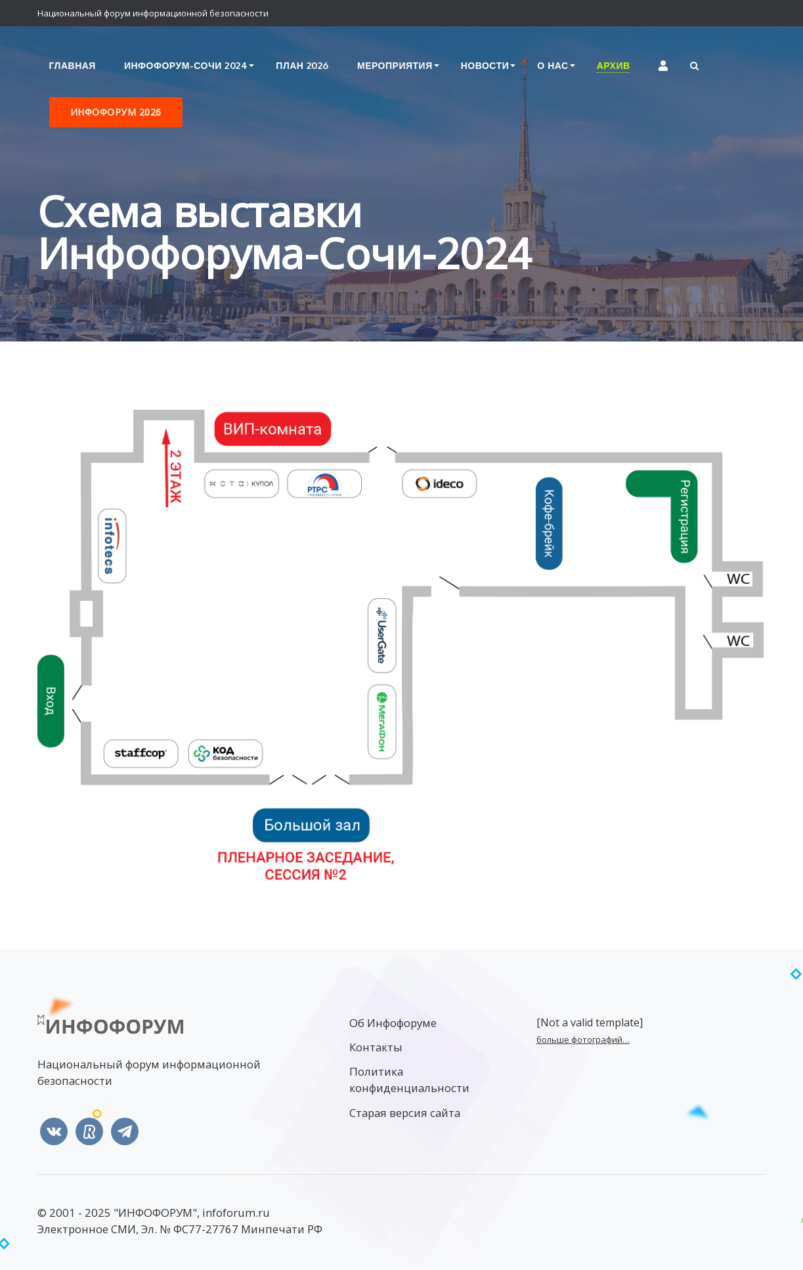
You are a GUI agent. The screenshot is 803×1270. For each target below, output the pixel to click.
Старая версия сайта (404, 1112)
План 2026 (302, 65)
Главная (72, 65)
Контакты (375, 1047)
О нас (552, 65)
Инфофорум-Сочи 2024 (186, 65)
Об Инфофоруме (393, 1022)
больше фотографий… (583, 1039)
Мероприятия (395, 65)
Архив (613, 65)
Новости (485, 65)
